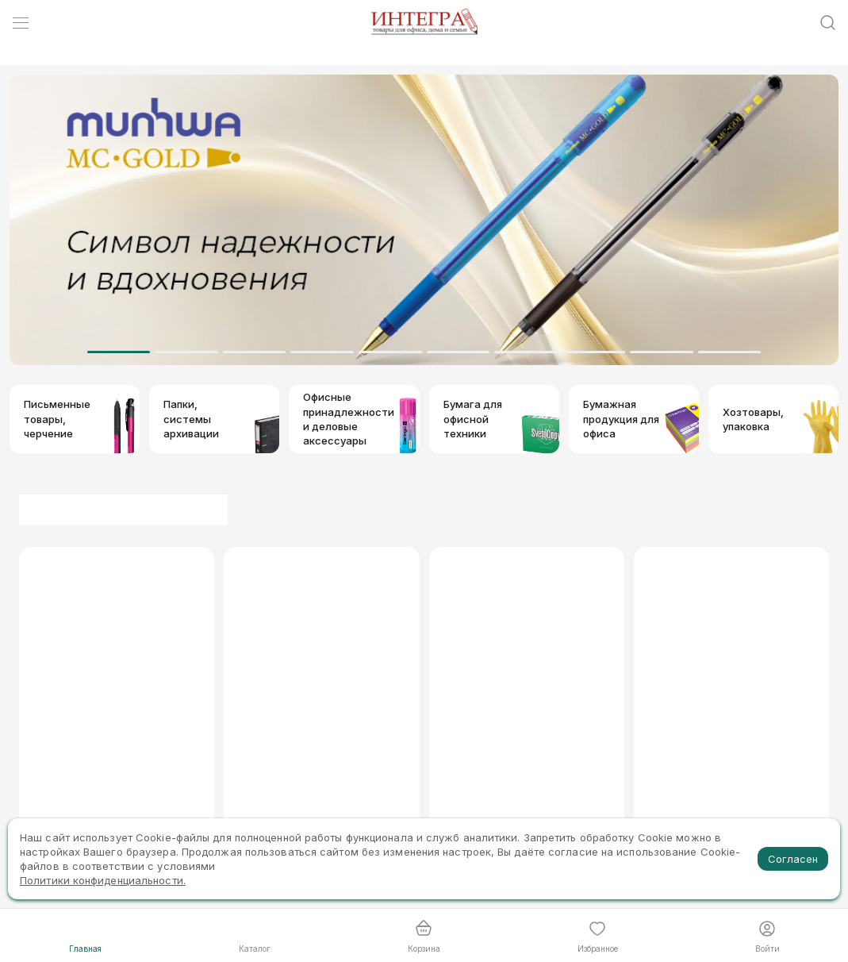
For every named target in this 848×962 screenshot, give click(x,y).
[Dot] (119, 352)
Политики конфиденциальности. (103, 880)
